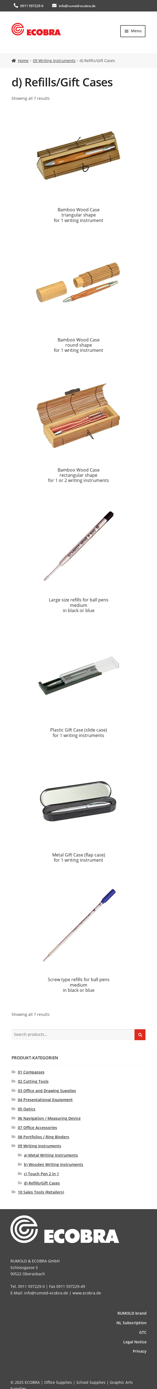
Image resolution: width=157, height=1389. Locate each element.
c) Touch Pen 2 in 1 (41, 1173)
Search (139, 1034)
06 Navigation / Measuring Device (49, 1118)
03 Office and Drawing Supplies (47, 1090)
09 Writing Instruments (54, 60)
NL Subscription (131, 1322)
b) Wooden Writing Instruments (53, 1164)
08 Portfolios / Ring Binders (43, 1136)
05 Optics (26, 1109)
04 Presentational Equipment (45, 1099)
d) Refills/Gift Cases (42, 1183)
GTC (143, 1332)
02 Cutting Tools (33, 1081)
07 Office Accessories (37, 1127)
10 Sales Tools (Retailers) (41, 1192)
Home (23, 60)
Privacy (140, 1351)
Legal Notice (135, 1341)
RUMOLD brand (132, 1313)
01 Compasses (31, 1072)
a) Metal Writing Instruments (51, 1155)
